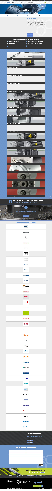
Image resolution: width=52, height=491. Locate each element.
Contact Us (38, 0)
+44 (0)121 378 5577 (24, 203)
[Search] (44, 2)
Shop (7, 485)
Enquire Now (30, 34)
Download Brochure (34, 0)
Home (8, 482)
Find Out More (42, 474)
